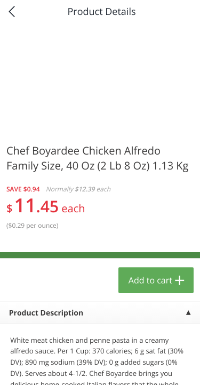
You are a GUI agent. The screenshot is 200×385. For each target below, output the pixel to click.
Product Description (46, 313)
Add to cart (150, 280)
